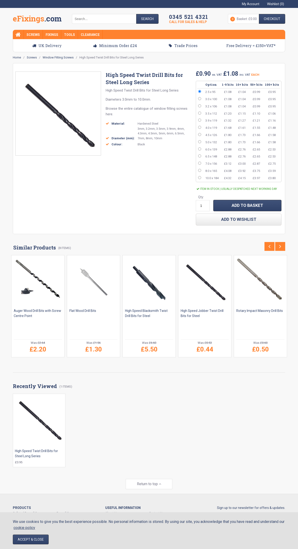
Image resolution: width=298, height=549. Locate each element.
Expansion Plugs (68, 512)
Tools (69, 35)
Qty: (201, 197)
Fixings (52, 35)
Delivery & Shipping (162, 512)
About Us (111, 506)
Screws (33, 35)
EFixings (37, 20)
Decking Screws (24, 512)
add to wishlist (238, 219)
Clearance (90, 35)
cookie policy (24, 527)
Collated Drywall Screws (29, 506)
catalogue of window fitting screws (160, 108)
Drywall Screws (67, 506)
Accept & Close (31, 539)
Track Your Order (116, 512)
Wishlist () (275, 4)
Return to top (149, 477)
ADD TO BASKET (247, 205)
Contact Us (156, 506)
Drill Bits (139, 90)
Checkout (272, 19)
